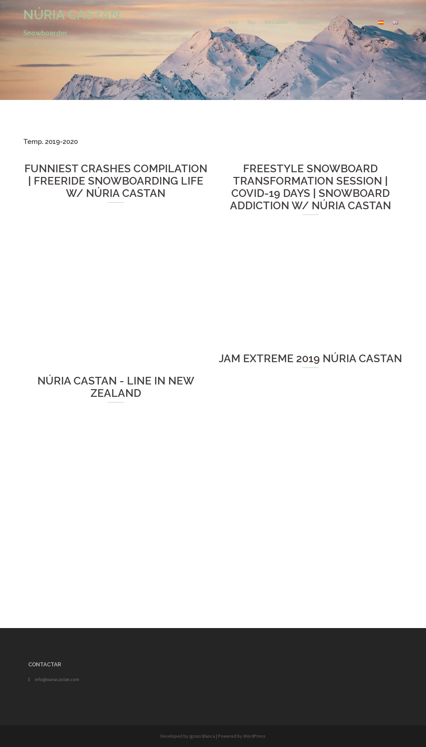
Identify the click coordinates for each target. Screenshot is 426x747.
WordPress (254, 736)
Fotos (335, 22)
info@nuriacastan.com (57, 679)
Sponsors (308, 22)
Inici (233, 22)
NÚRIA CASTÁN (71, 14)
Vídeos (360, 22)
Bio (251, 22)
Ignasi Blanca (202, 736)
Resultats (276, 22)
